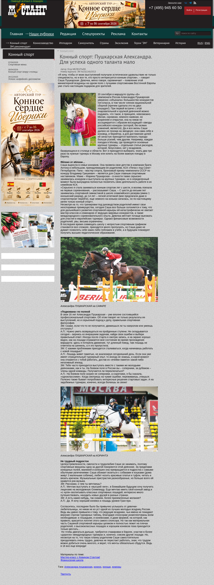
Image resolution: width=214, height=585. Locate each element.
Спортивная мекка (17, 64)
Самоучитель (86, 43)
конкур (97, 566)
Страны (104, 43)
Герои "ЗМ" (140, 43)
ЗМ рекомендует (20, 46)
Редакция (68, 33)
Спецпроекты (93, 33)
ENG (207, 43)
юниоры (116, 566)
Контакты (139, 33)
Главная (16, 33)
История (180, 43)
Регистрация (201, 10)
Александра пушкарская (78, 566)
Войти (189, 10)
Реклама (118, 33)
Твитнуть (66, 574)
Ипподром (65, 43)
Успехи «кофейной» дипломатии (24, 79)
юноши (107, 566)
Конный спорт (18, 43)
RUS (200, 43)
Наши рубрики (41, 33)
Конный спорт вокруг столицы (23, 72)
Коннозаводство (43, 43)
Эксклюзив (121, 43)
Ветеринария (161, 43)
